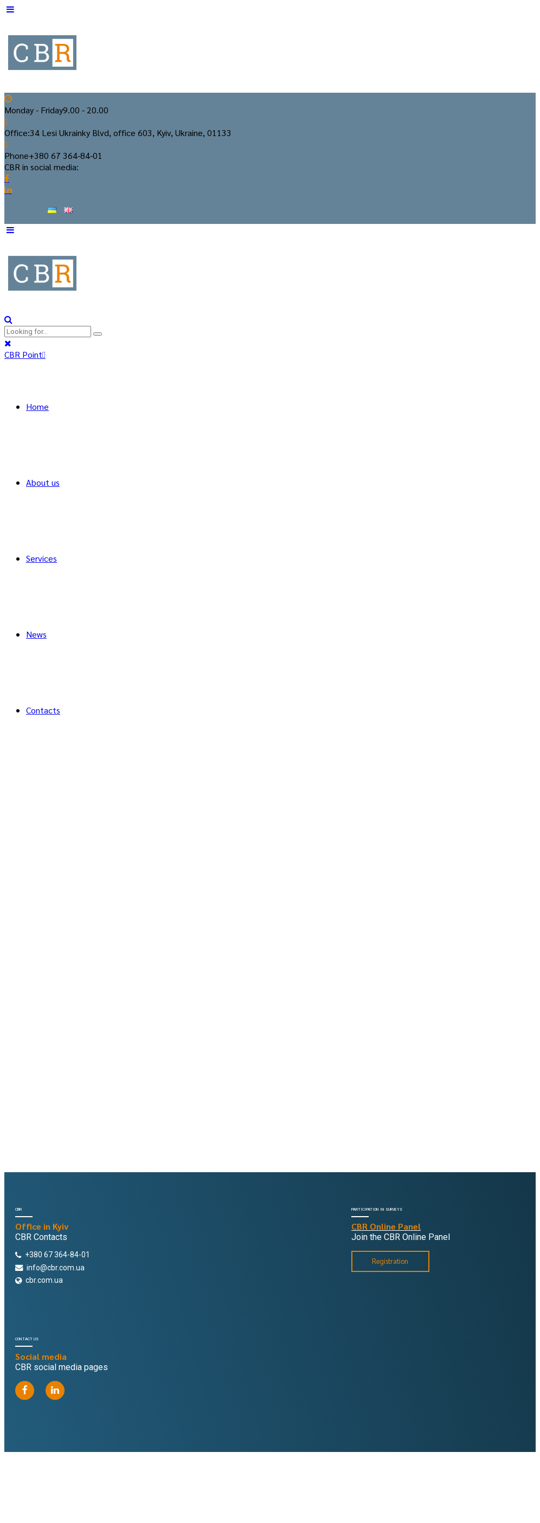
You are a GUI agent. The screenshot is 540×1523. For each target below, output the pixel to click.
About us (43, 482)
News (36, 634)
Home (37, 406)
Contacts (43, 710)
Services (41, 558)
